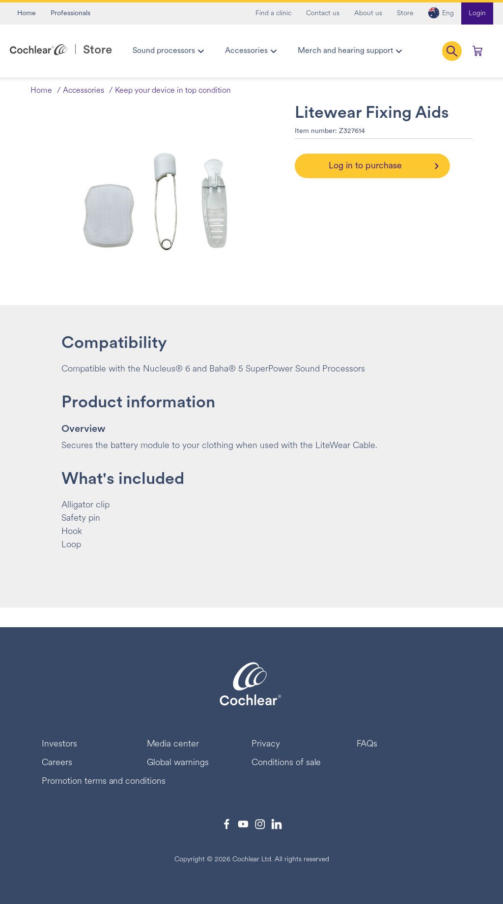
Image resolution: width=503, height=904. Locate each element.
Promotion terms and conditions (104, 781)
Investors (59, 744)
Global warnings (178, 763)
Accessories (83, 91)
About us (368, 13)
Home (26, 13)
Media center (173, 744)
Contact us (322, 13)
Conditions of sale (286, 763)
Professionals (70, 13)
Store (405, 13)
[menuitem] (168, 51)
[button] (440, 13)
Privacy (266, 744)
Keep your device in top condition (173, 91)
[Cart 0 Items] (477, 51)
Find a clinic (273, 13)
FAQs (367, 744)
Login (477, 13)
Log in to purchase (365, 166)
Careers (57, 763)
